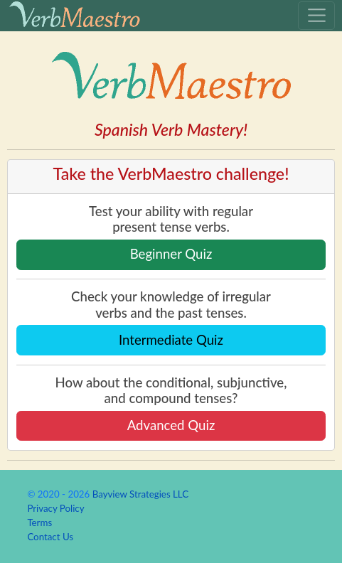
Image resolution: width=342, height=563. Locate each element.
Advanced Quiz (171, 425)
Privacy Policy (55, 508)
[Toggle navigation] (316, 15)
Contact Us (50, 536)
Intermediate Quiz (171, 340)
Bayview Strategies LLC (140, 494)
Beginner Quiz (171, 254)
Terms (39, 522)
